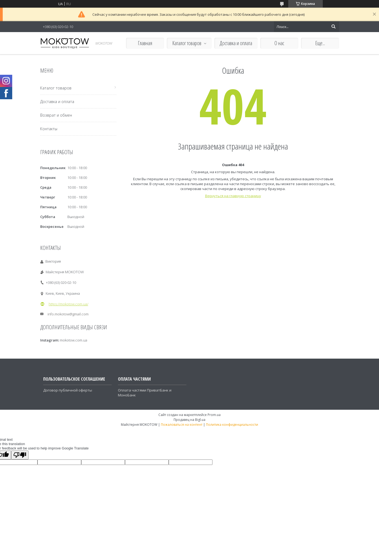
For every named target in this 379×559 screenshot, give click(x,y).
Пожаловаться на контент (181, 424)
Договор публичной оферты (67, 390)
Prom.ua (214, 414)
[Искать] (333, 26)
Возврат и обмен (56, 115)
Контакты (48, 128)
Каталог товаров (186, 43)
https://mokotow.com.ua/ (68, 304)
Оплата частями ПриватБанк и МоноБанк (144, 392)
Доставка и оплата (236, 43)
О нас (279, 43)
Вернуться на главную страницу (233, 195)
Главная (145, 43)
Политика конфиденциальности (232, 424)
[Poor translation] (20, 455)
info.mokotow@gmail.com (68, 314)
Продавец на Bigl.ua (189, 419)
